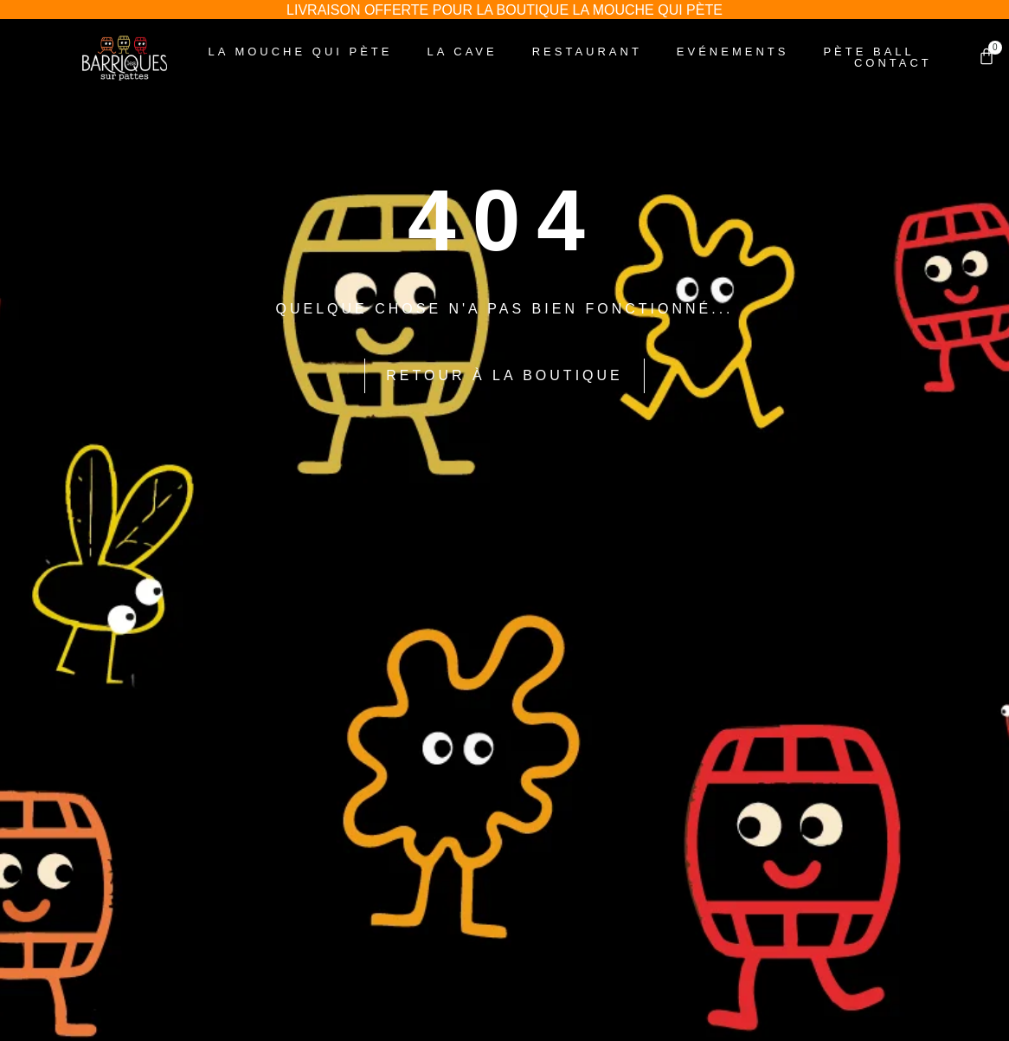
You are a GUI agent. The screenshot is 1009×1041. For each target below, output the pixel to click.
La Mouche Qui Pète (301, 51)
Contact (893, 62)
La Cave (462, 51)
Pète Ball (868, 51)
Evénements (733, 51)
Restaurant (587, 51)
